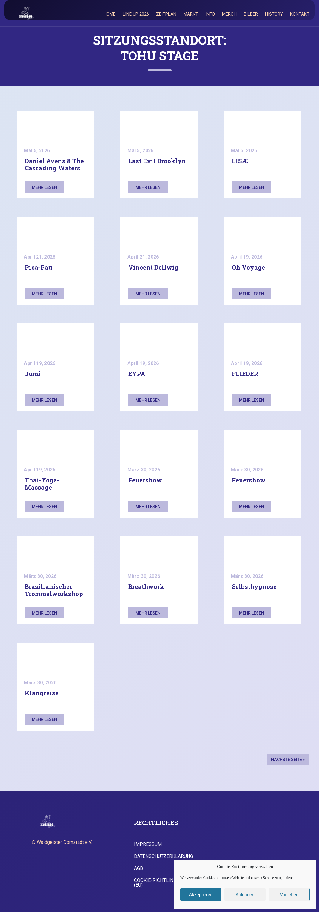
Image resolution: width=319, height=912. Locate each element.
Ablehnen (244, 894)
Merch (229, 14)
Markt (191, 14)
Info (210, 14)
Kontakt (299, 14)
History (274, 14)
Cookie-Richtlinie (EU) (156, 882)
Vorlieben (289, 894)
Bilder (251, 14)
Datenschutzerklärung (163, 856)
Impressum (148, 844)
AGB (138, 868)
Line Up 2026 (136, 14)
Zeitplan (166, 14)
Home (109, 14)
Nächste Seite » (288, 759)
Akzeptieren (200, 894)
